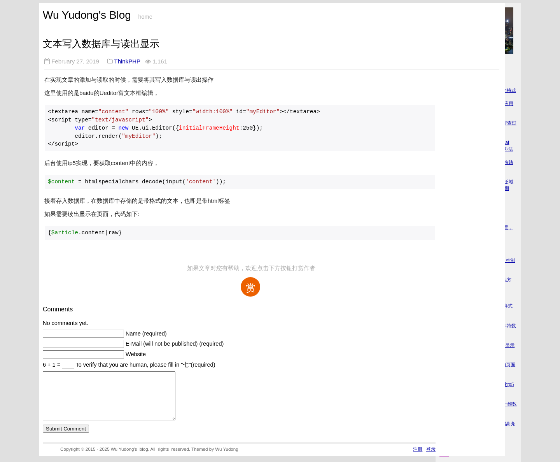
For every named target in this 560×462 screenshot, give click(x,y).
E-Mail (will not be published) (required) (175, 344)
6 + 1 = (52, 365)
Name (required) (146, 333)
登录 (431, 458)
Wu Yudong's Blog (87, 15)
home (145, 17)
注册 (417, 458)
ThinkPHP (127, 61)
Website (136, 354)
